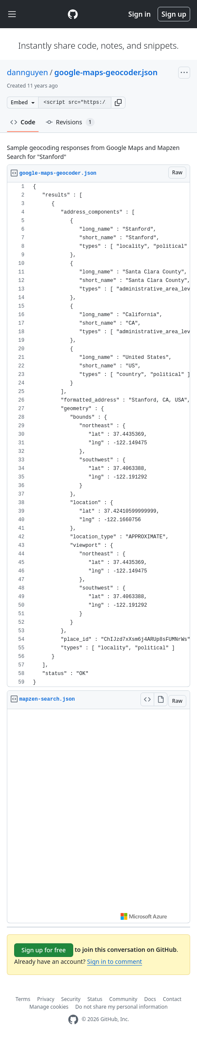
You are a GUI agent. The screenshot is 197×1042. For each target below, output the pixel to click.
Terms (22, 999)
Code (23, 122)
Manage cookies (49, 1006)
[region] (98, 434)
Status (94, 999)
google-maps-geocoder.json (106, 72)
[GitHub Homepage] (73, 1019)
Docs (150, 999)
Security (71, 999)
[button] (118, 103)
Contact (172, 999)
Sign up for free (43, 950)
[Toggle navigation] (12, 14)
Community (123, 999)
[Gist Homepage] (73, 14)
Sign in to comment (114, 961)
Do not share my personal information (121, 1006)
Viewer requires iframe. (98, 816)
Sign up (173, 14)
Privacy (45, 999)
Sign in (139, 14)
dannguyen (27, 72)
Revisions (70, 122)
